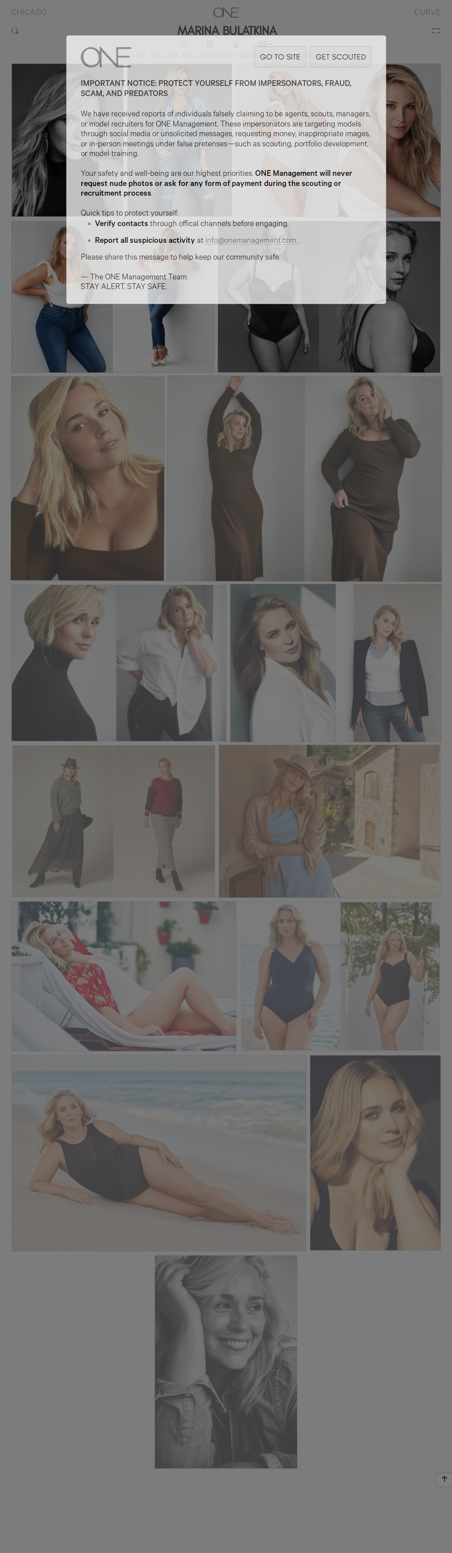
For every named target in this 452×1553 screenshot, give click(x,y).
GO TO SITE (280, 56)
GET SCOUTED (341, 56)
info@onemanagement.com (251, 241)
